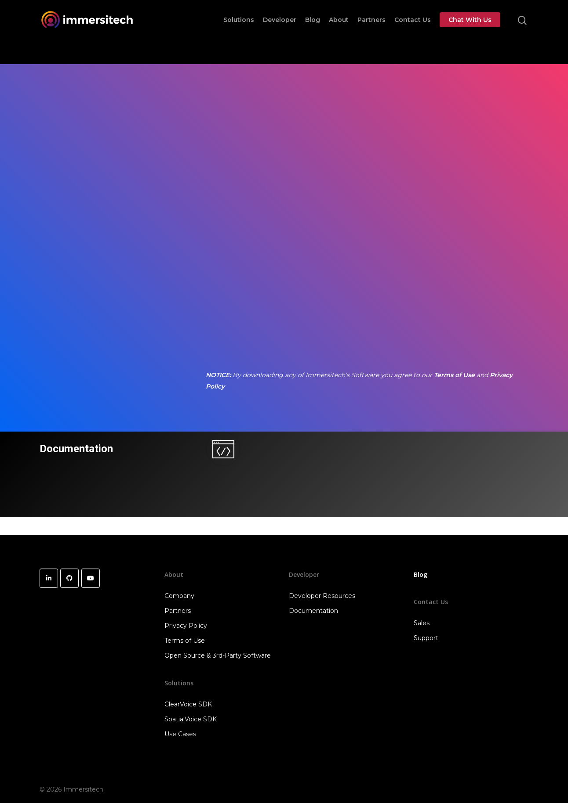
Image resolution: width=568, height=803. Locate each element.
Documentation (76, 449)
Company (179, 596)
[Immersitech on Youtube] (90, 578)
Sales (422, 623)
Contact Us (412, 32)
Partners (371, 32)
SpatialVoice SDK (190, 719)
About (339, 32)
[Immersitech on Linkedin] (49, 578)
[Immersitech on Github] (69, 578)
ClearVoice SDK (188, 704)
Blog (312, 32)
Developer (279, 32)
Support (426, 638)
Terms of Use (454, 375)
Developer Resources (322, 596)
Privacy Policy (185, 626)
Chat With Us (470, 32)
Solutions (238, 32)
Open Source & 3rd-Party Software (217, 655)
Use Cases (180, 734)
